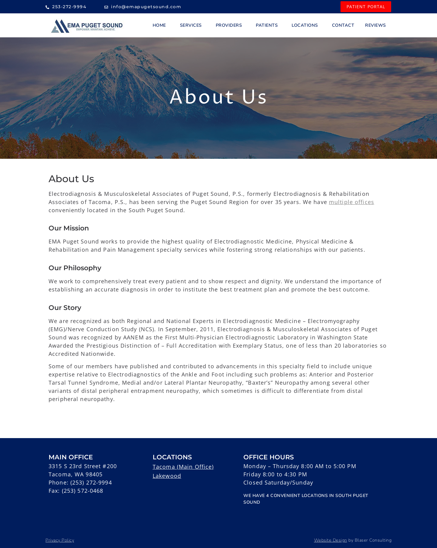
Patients (268, 25)
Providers (230, 25)
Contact (343, 25)
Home (161, 25)
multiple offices (351, 202)
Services (192, 25)
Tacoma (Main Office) (183, 466)
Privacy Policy (60, 540)
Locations (306, 25)
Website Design (330, 540)
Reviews (375, 25)
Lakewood (167, 475)
